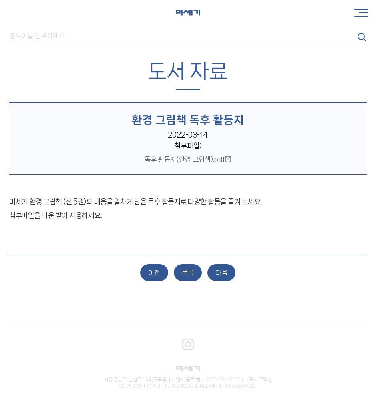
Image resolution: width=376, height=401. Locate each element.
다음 (221, 272)
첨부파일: (187, 145)
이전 (154, 272)
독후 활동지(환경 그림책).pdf (188, 159)
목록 (188, 272)
